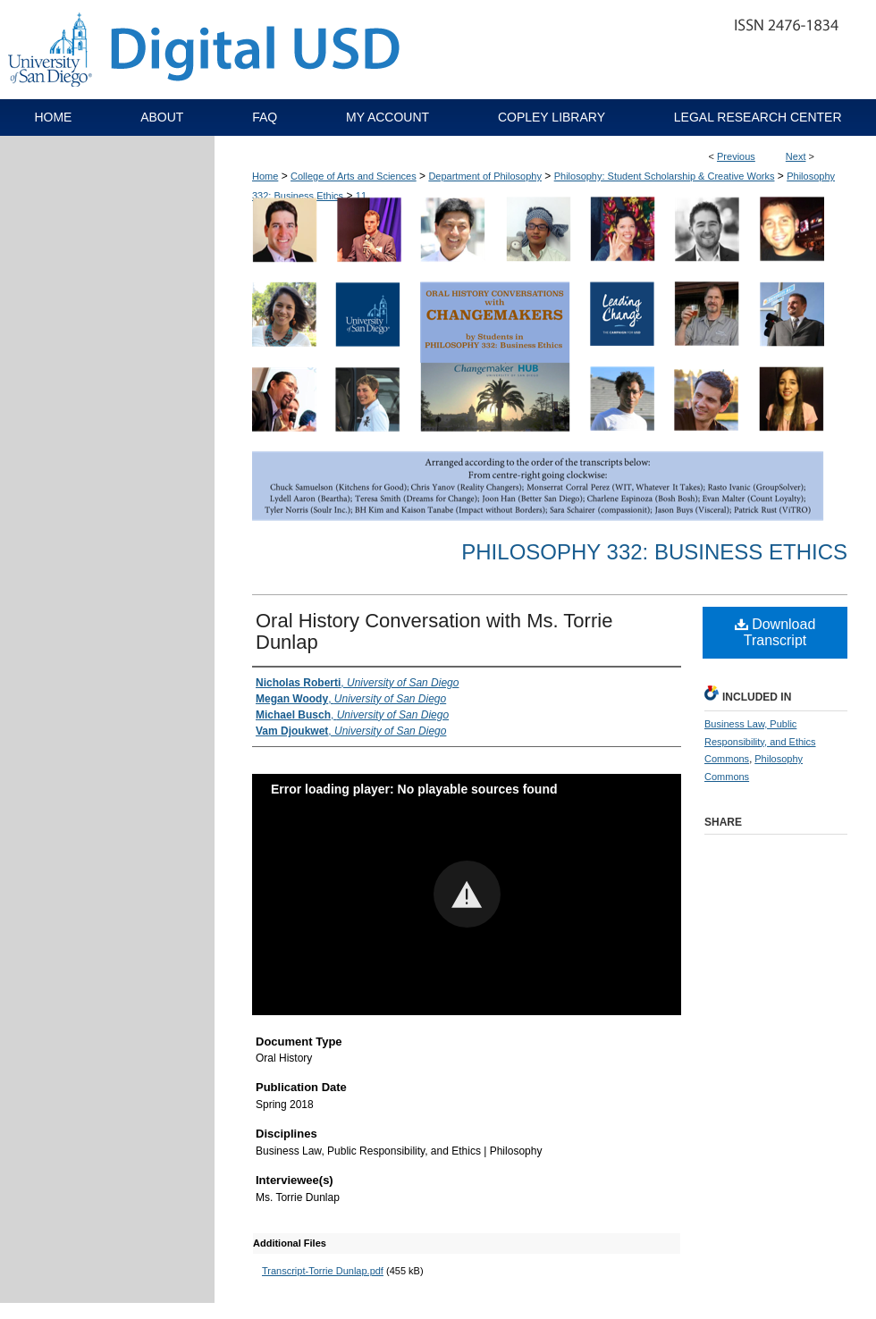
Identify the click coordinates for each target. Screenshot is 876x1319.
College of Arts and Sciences (354, 176)
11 (361, 195)
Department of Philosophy (485, 176)
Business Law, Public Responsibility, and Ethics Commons (760, 741)
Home (265, 176)
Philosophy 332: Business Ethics (654, 552)
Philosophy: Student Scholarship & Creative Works (664, 176)
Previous (736, 156)
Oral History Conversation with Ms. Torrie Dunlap (434, 631)
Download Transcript (775, 632)
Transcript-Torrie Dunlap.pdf (322, 1270)
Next (796, 156)
